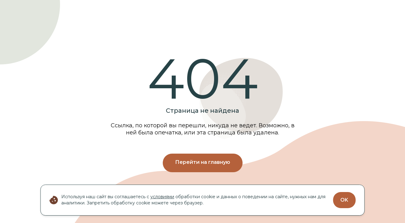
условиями (162, 196)
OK (344, 200)
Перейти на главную (202, 162)
